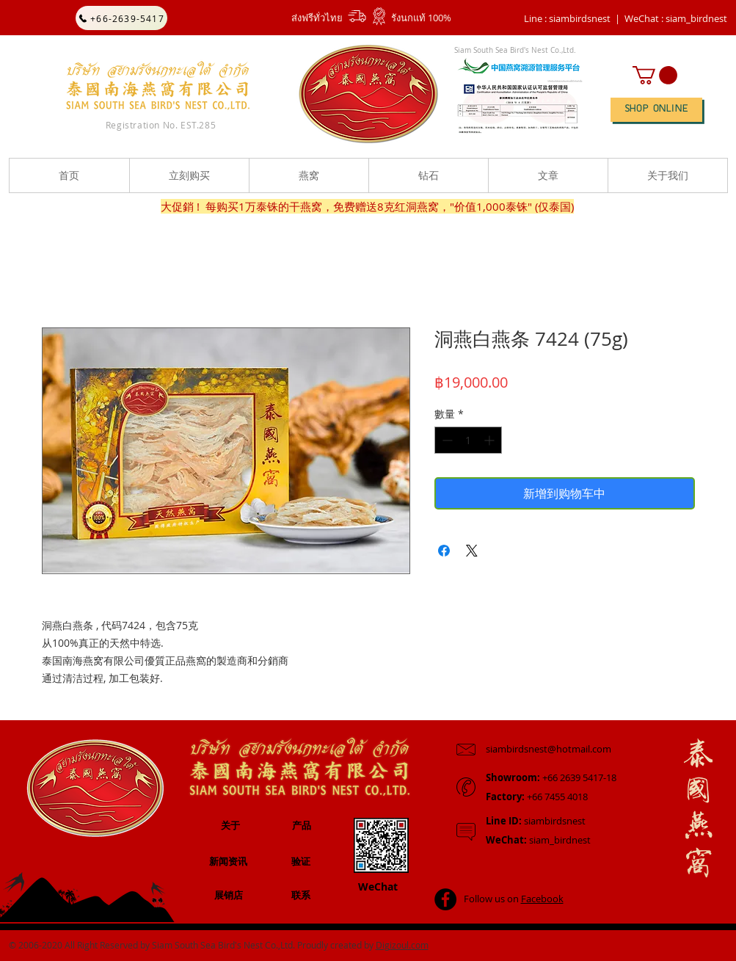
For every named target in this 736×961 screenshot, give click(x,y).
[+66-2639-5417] (121, 18)
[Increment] (490, 440)
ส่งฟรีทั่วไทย (317, 17)
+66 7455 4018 (537, 796)
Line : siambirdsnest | (572, 18)
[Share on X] (472, 550)
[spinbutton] (468, 440)
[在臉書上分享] (444, 550)
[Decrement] (446, 440)
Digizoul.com (402, 945)
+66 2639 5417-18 (551, 777)
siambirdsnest (536, 820)
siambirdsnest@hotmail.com (548, 748)
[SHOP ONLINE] (656, 110)
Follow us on (514, 898)
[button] (675, 18)
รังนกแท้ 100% (421, 17)
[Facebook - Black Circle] (445, 899)
